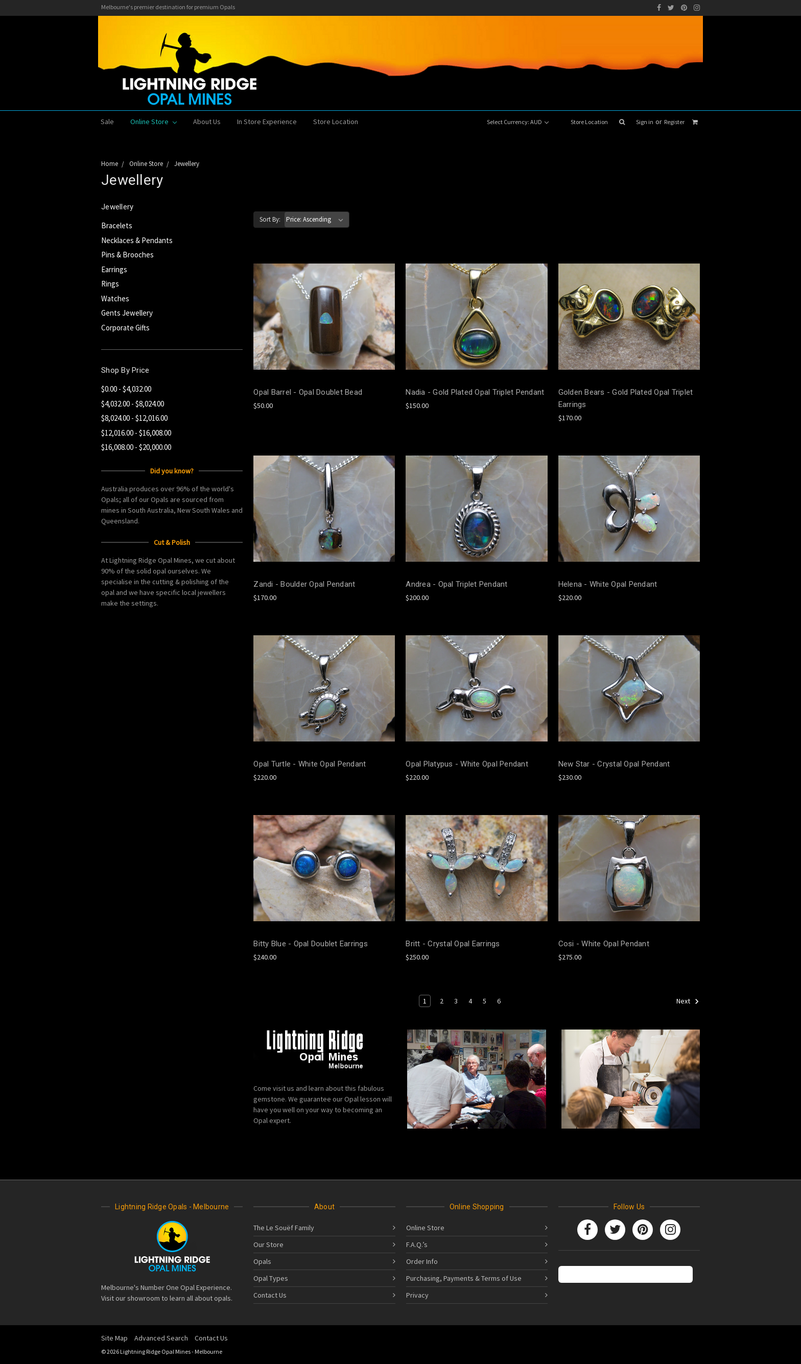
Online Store (153, 121)
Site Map (114, 1338)
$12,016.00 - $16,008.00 (136, 433)
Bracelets (116, 225)
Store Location (589, 122)
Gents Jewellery (127, 313)
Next (687, 1001)
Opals (262, 1261)
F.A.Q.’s (417, 1244)
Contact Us (270, 1295)
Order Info (422, 1261)
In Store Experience (267, 121)
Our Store (268, 1244)
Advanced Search (161, 1338)
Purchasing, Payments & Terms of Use (464, 1278)
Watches (115, 298)
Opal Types (270, 1278)
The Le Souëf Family (283, 1227)
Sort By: (270, 219)
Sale (107, 121)
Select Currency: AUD (518, 122)
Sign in (644, 122)
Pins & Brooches (127, 254)
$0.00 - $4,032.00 (126, 389)
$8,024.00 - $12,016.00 (134, 418)
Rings (110, 284)
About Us (207, 121)
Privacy (417, 1295)
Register (674, 122)
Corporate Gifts (125, 327)
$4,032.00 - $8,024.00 (132, 404)
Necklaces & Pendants (137, 240)
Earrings (114, 269)
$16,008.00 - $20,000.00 (136, 447)
